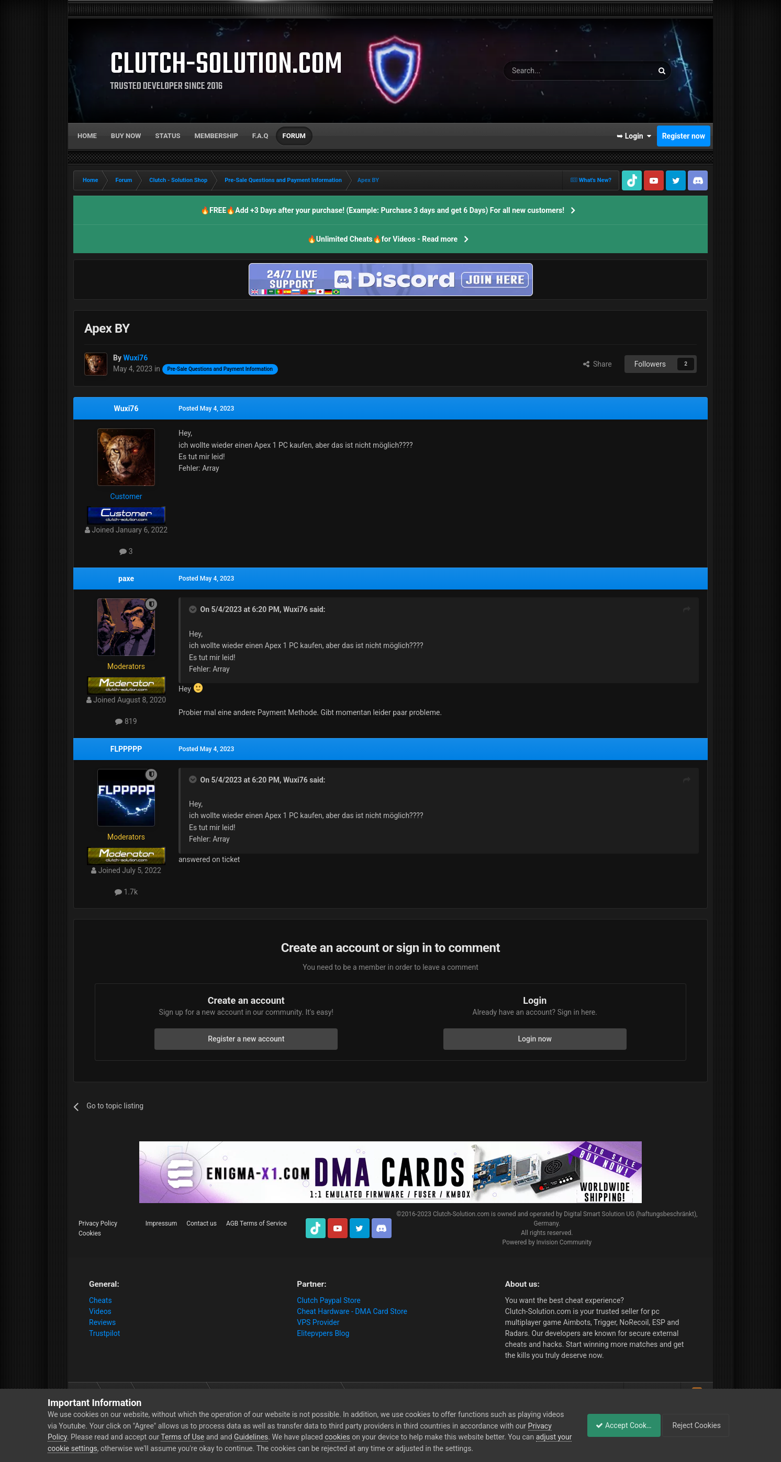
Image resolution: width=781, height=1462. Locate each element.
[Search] (553, 70)
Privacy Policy (98, 1223)
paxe (126, 578)
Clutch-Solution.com (461, 1214)
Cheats (100, 1300)
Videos (100, 1311)
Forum (294, 136)
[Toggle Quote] (193, 609)
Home (87, 136)
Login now (535, 1039)
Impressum (161, 1223)
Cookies (90, 1233)
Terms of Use (208, 1437)
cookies (362, 1437)
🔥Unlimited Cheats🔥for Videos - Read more (382, 239)
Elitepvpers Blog (323, 1333)
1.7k (126, 892)
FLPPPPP (126, 749)
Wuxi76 (126, 408)
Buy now (126, 136)
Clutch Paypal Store (328, 1300)
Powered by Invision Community (547, 1242)
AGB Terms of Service (256, 1223)
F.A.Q (260, 136)
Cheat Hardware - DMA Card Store (352, 1311)
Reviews (102, 1322)
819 (126, 721)
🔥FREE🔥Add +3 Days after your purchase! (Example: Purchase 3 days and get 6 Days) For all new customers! (382, 210)
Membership (216, 136)
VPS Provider (318, 1322)
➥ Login (634, 136)
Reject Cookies (697, 1425)
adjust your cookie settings (91, 1448)
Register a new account (246, 1039)
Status (168, 136)
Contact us (201, 1223)
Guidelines (277, 1437)
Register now (683, 136)
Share (597, 364)
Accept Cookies (618, 1425)
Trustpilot (104, 1333)
